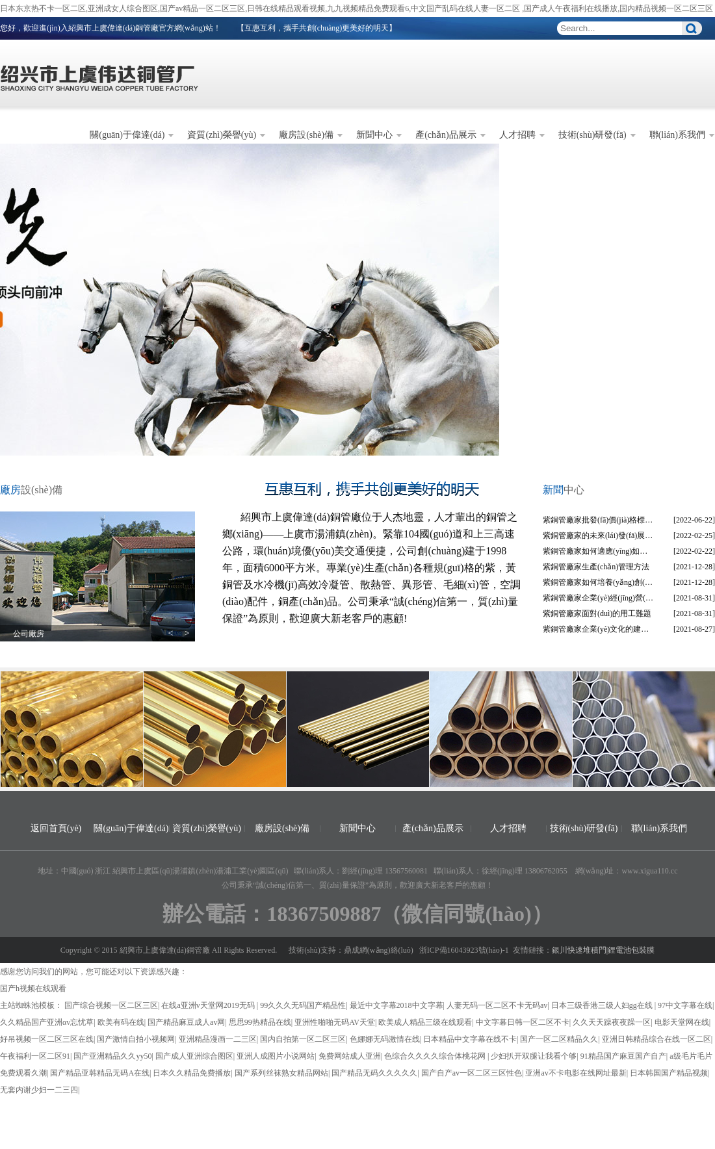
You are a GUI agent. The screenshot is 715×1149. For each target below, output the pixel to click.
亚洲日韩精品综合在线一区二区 (656, 1039)
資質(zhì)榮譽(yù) (221, 135)
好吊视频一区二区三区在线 (47, 1039)
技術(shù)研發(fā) (592, 135)
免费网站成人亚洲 (349, 1056)
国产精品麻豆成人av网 (186, 1022)
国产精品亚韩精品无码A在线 (100, 1073)
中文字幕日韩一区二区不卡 (522, 1022)
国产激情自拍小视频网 (136, 1039)
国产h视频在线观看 (33, 988)
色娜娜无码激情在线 (385, 1039)
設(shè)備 (31, 489)
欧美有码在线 (121, 1022)
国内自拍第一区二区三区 (303, 1039)
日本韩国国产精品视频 (669, 1073)
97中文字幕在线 (685, 1005)
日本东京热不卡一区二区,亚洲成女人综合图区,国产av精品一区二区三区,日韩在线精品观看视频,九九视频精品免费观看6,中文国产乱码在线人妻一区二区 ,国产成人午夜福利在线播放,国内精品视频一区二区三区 (356, 8)
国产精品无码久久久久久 (374, 1073)
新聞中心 (374, 135)
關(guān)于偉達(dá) (127, 135)
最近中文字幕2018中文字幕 (396, 1005)
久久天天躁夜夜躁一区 (612, 1022)
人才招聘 (517, 135)
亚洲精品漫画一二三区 (218, 1039)
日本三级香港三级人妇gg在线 (603, 1005)
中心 (563, 489)
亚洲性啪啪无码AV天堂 (334, 1022)
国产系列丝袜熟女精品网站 (281, 1073)
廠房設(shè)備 (306, 135)
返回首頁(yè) (56, 828)
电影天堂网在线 (682, 1022)
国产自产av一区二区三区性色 (471, 1073)
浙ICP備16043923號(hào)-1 (464, 950)
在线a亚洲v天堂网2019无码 (208, 1005)
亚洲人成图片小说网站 (276, 1056)
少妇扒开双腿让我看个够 (534, 1056)
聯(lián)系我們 (677, 135)
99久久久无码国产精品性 (303, 1005)
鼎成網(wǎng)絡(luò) (378, 950)
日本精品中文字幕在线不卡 (470, 1039)
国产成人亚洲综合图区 (194, 1056)
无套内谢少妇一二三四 (39, 1089)
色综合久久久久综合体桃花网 (436, 1056)
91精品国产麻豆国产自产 (623, 1056)
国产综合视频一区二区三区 (111, 1005)
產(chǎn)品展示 (445, 135)
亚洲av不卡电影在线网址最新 (575, 1073)
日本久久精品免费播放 (192, 1073)
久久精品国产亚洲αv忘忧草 (47, 1022)
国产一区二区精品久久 (559, 1039)
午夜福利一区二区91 (35, 1056)
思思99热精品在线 (260, 1022)
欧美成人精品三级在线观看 (425, 1022)
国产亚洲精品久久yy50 (112, 1056)
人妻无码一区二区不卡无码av (497, 1005)
